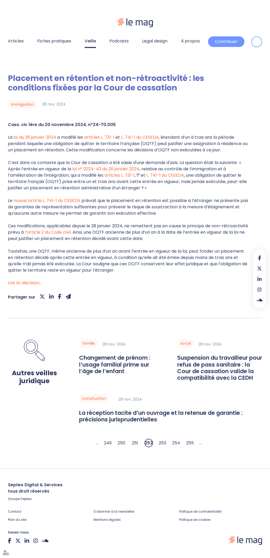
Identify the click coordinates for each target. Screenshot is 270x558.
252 (149, 443)
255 (190, 443)
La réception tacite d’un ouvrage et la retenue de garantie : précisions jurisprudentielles (161, 416)
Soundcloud (259, 300)
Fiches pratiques (54, 41)
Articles (16, 41)
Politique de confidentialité (200, 511)
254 (176, 443)
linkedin (259, 279)
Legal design (154, 41)
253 (162, 443)
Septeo (26, 499)
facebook (259, 258)
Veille (90, 41)
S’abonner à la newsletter (114, 511)
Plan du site (17, 519)
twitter (259, 268)
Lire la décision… (25, 283)
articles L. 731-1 (99, 137)
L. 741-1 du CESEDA (140, 137)
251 (135, 443)
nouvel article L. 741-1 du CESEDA (46, 201)
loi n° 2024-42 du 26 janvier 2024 (105, 169)
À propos (190, 41)
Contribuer (226, 42)
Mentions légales (107, 519)
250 (121, 443)
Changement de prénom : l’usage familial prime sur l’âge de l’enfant (114, 364)
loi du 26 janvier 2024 (34, 137)
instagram (259, 289)
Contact (14, 511)
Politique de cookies (195, 519)
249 (108, 443)
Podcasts (119, 41)
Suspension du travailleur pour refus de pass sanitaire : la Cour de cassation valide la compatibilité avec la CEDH (219, 367)
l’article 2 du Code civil (48, 232)
